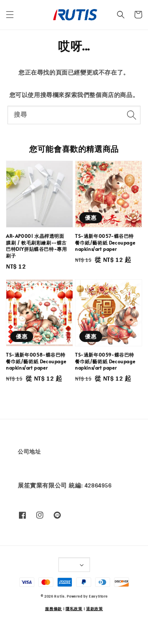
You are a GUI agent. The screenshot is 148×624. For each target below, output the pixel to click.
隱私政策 (74, 608)
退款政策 (94, 608)
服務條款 (53, 608)
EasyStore (98, 596)
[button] (10, 14)
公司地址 (29, 451)
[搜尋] (131, 114)
